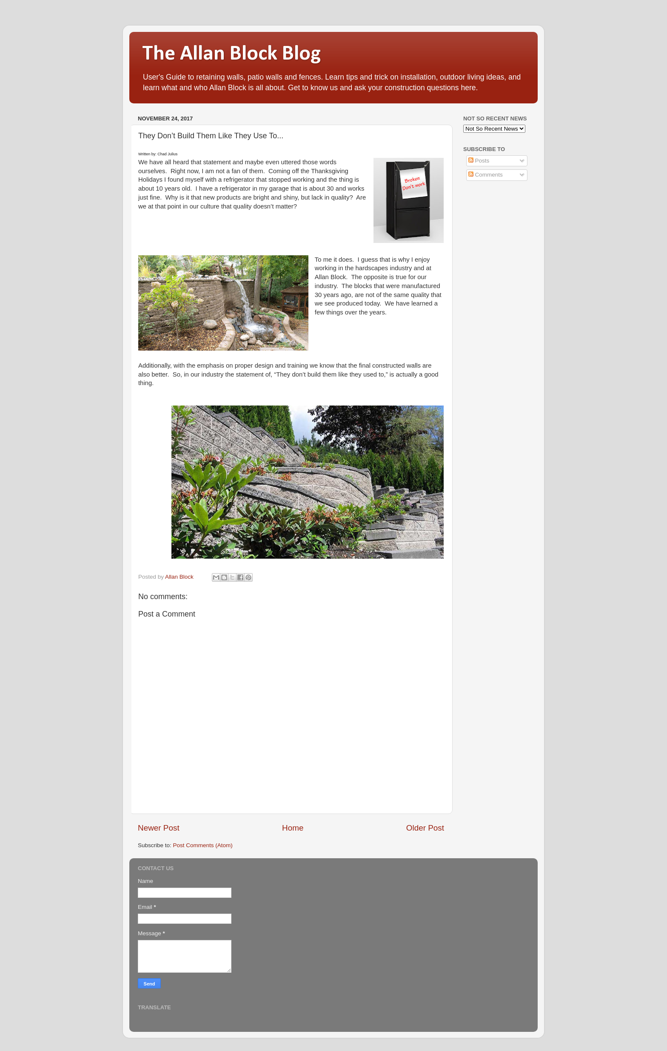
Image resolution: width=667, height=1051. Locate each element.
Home (292, 827)
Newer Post (159, 827)
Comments (485, 174)
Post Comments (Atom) (203, 845)
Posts (479, 160)
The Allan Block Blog (231, 54)
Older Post (425, 827)
